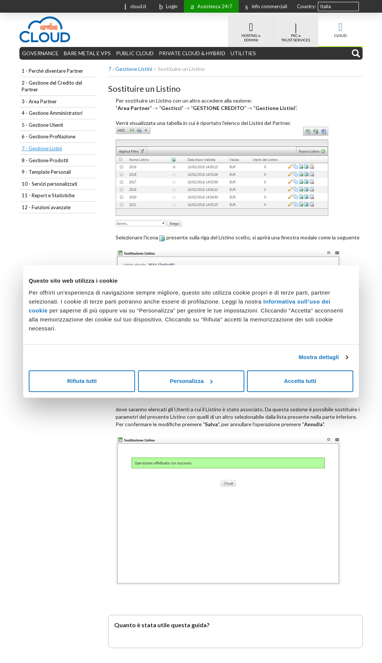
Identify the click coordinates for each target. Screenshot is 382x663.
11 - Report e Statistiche (48, 195)
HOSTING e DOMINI (251, 28)
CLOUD (340, 26)
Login (166, 6)
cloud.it (133, 5)
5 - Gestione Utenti (42, 125)
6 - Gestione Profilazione (48, 136)
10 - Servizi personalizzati (49, 184)
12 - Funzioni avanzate (46, 207)
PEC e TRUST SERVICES (295, 28)
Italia (325, 6)
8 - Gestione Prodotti (45, 160)
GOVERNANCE (40, 53)
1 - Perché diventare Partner (52, 71)
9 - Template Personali (46, 172)
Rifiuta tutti (82, 381)
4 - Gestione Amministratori (52, 113)
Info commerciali (264, 6)
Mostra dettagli (318, 357)
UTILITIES (243, 53)
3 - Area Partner (39, 101)
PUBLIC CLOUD (135, 53)
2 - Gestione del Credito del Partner (52, 86)
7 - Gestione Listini (42, 148)
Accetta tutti (300, 381)
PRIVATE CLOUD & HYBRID (192, 53)
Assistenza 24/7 (209, 6)
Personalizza (191, 381)
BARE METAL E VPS (87, 53)
